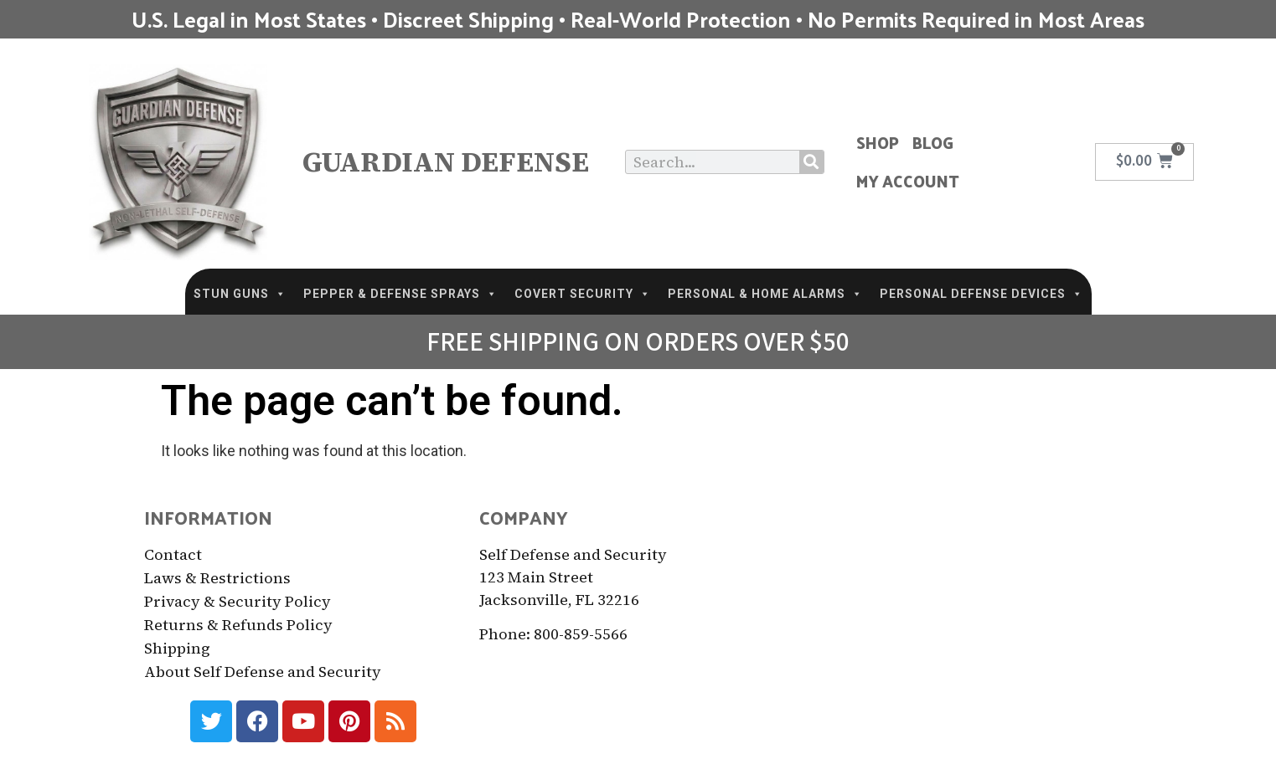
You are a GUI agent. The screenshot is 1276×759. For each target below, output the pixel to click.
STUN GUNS (240, 293)
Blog (932, 142)
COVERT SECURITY (582, 293)
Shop (877, 142)
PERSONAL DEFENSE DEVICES (981, 293)
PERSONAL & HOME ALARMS (765, 293)
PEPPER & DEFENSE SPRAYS (400, 293)
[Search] (811, 162)
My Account (907, 181)
